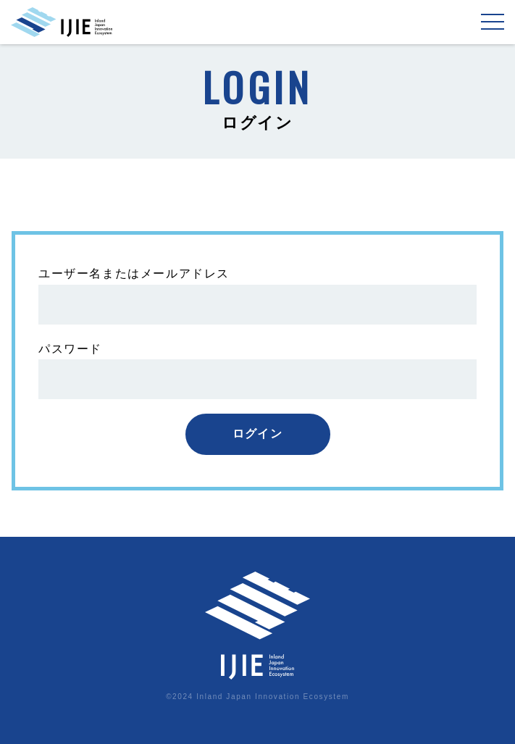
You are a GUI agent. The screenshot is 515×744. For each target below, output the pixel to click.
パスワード (70, 349)
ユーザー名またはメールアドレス (134, 273)
